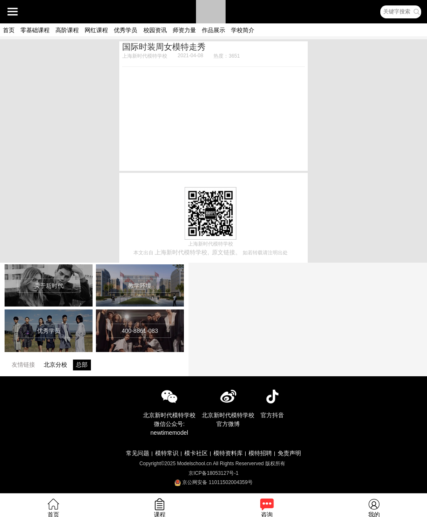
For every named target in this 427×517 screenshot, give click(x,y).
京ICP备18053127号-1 (213, 473)
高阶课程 (67, 30)
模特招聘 (260, 453)
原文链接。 (226, 252)
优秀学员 (125, 30)
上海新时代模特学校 (144, 56)
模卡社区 (196, 453)
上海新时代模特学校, (182, 252)
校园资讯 (155, 30)
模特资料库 (228, 453)
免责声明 (289, 453)
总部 (82, 364)
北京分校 (55, 364)
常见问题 (137, 453)
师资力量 (184, 30)
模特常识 (166, 453)
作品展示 (213, 30)
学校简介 (242, 30)
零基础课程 (35, 30)
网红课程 (96, 30)
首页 (9, 30)
